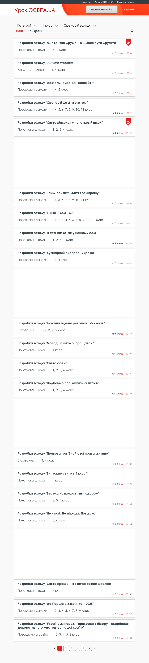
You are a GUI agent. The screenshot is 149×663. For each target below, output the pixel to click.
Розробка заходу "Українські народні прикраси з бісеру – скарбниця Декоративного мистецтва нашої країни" (73, 625)
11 (82, 109)
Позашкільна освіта (33, 634)
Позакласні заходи (32, 89)
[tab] (26, 26)
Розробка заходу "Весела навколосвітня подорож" (58, 493)
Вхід (129, 9)
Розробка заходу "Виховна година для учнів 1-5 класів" (61, 323)
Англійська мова (31, 70)
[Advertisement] (74, 162)
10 (77, 109)
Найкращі (35, 31)
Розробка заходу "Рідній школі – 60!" (46, 213)
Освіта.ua (86, 2)
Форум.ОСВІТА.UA (103, 2)
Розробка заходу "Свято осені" (42, 363)
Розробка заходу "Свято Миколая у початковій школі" (60, 122)
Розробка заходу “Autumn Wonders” (46, 63)
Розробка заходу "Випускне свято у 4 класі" (52, 473)
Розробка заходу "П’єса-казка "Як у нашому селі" (57, 233)
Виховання (26, 330)
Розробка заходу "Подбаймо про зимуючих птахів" (58, 383)
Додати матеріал (102, 9)
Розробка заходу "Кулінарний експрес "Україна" (56, 253)
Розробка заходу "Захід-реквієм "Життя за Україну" (59, 193)
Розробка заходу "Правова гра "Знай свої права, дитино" (63, 453)
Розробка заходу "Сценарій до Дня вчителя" (53, 102)
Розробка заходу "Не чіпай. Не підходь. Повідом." (57, 513)
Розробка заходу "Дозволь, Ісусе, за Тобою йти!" (56, 83)
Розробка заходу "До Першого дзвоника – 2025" (56, 604)
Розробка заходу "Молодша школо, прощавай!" (56, 343)
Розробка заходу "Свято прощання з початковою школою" (65, 584)
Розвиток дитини (125, 2)
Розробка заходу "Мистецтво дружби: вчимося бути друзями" (67, 43)
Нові (19, 31)
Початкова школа (31, 50)
